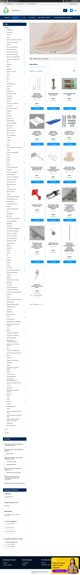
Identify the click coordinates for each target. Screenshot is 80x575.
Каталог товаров (7, 564)
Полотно (9, 101)
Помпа (8, 365)
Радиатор (9, 169)
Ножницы (9, 69)
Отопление (9, 106)
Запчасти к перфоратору (13, 56)
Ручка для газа (10, 319)
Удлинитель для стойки (13, 279)
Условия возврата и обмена (62, 17)
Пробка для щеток (11, 240)
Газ (7, 255)
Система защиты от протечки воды (14, 416)
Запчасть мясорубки (12, 172)
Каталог (15, 17)
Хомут (8, 150)
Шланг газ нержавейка (12, 152)
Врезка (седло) (10, 191)
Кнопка (8, 159)
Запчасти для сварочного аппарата (13, 324)
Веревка (9, 277)
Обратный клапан (11, 184)
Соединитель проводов (13, 332)
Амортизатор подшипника (13, 228)
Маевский (9, 64)
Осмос (8, 316)
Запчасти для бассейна (13, 304)
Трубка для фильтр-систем (13, 353)
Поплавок (9, 284)
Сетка (8, 186)
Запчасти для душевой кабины (13, 368)
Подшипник (9, 96)
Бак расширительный (12, 47)
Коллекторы (10, 32)
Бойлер (8, 330)
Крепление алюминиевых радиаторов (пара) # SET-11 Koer (37, 95)
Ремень (8, 157)
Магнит (8, 245)
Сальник (9, 86)
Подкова (9, 275)
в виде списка (76, 71)
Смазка (8, 371)
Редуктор (9, 260)
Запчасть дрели (11, 174)
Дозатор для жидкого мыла (14, 382)
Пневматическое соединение (14, 321)
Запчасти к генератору (12, 177)
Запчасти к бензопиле (12, 54)
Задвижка (9, 110)
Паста (8, 257)
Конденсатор (10, 118)
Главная (7, 17)
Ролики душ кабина (12, 221)
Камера (8, 262)
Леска (8, 250)
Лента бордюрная (11, 135)
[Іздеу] (65, 10)
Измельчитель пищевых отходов (13, 391)
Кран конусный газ (11, 130)
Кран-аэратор (10, 302)
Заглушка (9, 309)
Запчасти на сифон (11, 235)
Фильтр (8, 113)
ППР (8, 61)
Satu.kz (47, 571)
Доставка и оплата (44, 17)
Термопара (9, 387)
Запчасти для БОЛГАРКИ (13, 218)
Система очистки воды (12, 230)
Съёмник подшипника (12, 289)
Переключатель (11, 374)
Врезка (8, 355)
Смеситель (9, 226)
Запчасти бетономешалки (13, 350)
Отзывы (7, 432)
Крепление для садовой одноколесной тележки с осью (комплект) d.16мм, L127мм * (69, 208)
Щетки (8, 66)
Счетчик (9, 140)
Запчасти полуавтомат (12, 208)
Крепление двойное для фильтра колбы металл (53, 133)
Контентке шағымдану (43, 572)
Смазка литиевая (11, 306)
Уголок (8, 385)
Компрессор (10, 91)
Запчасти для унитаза (12, 103)
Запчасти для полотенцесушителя (12, 379)
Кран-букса (9, 282)
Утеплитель (9, 362)
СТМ (8, 142)
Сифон (8, 194)
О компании (25, 562)
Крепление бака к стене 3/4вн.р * (53, 94)
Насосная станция (11, 93)
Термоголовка (10, 243)
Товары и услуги (37, 58)
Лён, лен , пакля (11, 132)
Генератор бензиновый (12, 360)
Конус (8, 399)
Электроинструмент (12, 49)
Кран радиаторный (11, 123)
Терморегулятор (11, 83)
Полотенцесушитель (12, 238)
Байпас (8, 44)
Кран (8, 348)
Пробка (8, 206)
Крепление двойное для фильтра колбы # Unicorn (37, 133)
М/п (7, 81)
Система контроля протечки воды (14, 412)
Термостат (9, 357)
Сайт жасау (12, 1)
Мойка (8, 408)
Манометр (9, 248)
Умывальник (10, 423)
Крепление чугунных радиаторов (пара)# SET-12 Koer (53, 169)
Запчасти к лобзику (12, 233)
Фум (8, 79)
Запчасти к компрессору (13, 59)
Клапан (8, 265)
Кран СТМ (9, 128)
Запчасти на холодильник (13, 270)
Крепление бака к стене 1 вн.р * (37, 205)
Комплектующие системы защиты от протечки (13, 419)
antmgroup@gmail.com (11, 542)
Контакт (9, 404)
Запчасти (9, 34)
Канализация (10, 213)
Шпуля (8, 164)
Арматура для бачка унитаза (14, 39)
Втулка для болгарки (12, 167)
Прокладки (9, 311)
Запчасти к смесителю (12, 42)
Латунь (8, 88)
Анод (8, 37)
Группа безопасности (12, 108)
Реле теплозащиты (11, 337)
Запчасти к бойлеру (12, 179)
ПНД (8, 162)
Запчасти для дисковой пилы (14, 299)
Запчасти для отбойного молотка (13, 344)
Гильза (8, 297)
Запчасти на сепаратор (13, 335)
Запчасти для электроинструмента (12, 341)
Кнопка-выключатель (12, 287)
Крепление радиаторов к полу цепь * (37, 286)
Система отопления (12, 203)
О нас (24, 17)
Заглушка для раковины (13, 196)
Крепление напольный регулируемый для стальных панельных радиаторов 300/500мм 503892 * (69, 246)
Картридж (9, 115)
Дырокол (9, 394)
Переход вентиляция (12, 272)
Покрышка (9, 98)
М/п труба (9, 216)
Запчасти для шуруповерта (14, 292)
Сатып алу (37, 108)
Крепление (9, 223)
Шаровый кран (10, 120)
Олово (8, 253)
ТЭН (8, 211)
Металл (9, 401)
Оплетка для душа (11, 189)
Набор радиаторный (12, 199)
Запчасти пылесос (11, 181)
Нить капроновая (11, 425)
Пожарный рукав (11, 406)
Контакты (32, 17)
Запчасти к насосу (11, 71)
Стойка (8, 137)
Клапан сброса (10, 201)
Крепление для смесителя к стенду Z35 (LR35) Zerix (69, 168)
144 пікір (67, 1)
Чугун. (8, 328)
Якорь (8, 145)
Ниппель (9, 294)
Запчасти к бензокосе (12, 52)
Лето (8, 76)
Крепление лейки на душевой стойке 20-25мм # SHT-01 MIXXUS (53, 206)
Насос (8, 74)
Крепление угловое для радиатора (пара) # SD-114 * (37, 168)
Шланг (8, 155)
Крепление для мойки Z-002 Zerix (53, 243)
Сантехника (10, 30)
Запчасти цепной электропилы (14, 147)
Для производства (11, 376)
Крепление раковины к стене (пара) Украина (69, 133)
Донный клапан (10, 314)
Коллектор (9, 267)
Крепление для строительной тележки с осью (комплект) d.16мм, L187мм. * (37, 245)
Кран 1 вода (10, 125)
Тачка (8, 396)
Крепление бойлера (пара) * (69, 94)
